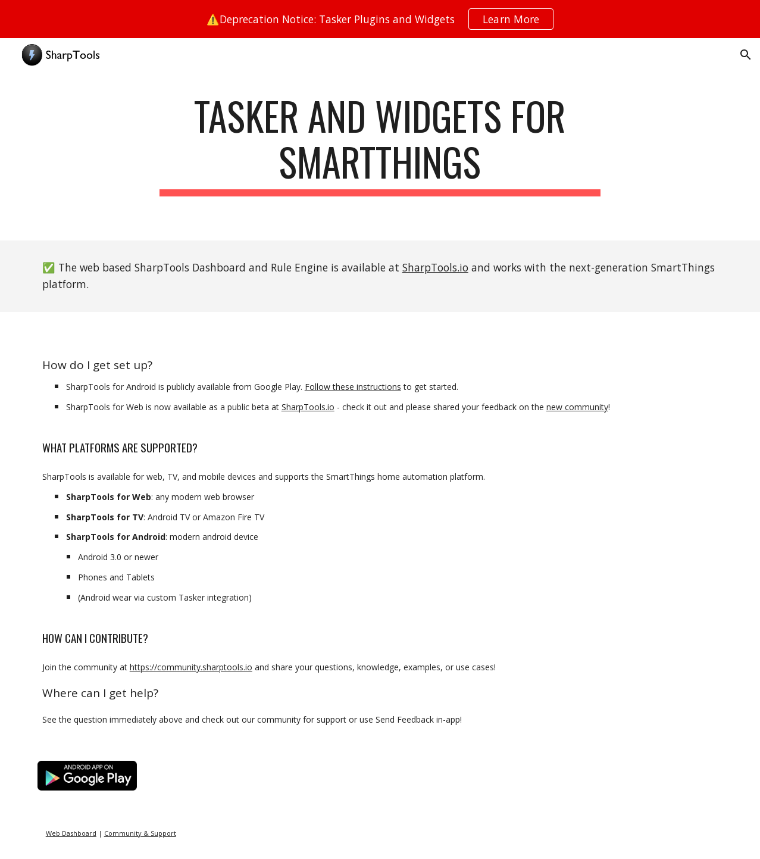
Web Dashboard (71, 833)
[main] (380, 157)
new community (577, 407)
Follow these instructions (353, 386)
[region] (380, 19)
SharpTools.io (435, 267)
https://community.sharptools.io (191, 667)
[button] (745, 54)
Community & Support (140, 833)
